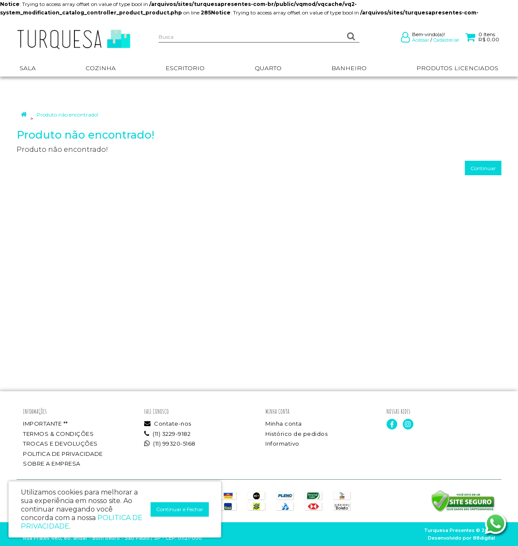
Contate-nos (167, 423)
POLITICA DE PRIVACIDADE (63, 453)
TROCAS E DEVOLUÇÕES (60, 443)
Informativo (282, 443)
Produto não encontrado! (67, 114)
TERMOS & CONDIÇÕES (58, 433)
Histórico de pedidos (296, 433)
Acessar (420, 40)
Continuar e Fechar (179, 509)
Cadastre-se (446, 40)
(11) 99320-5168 (170, 443)
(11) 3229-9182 (167, 433)
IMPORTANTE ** (45, 423)
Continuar (483, 168)
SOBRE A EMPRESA (51, 463)
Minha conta (283, 423)
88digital (484, 538)
